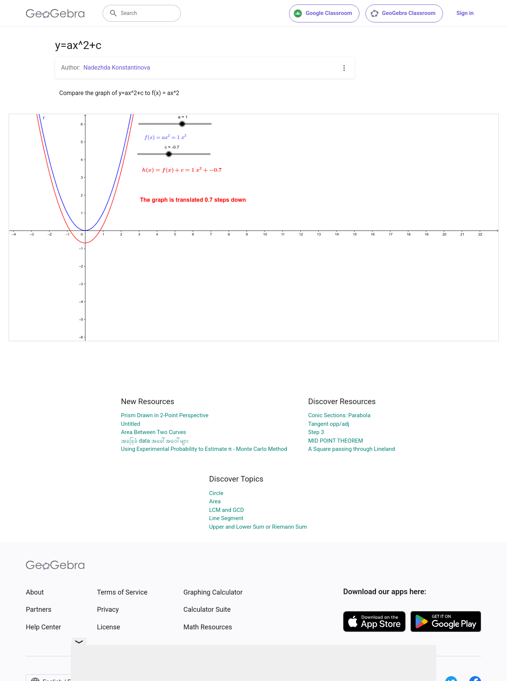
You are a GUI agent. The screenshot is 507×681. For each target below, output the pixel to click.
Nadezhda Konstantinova (117, 67)
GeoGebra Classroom (402, 13)
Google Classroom (323, 13)
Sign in (465, 13)
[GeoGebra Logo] (55, 13)
